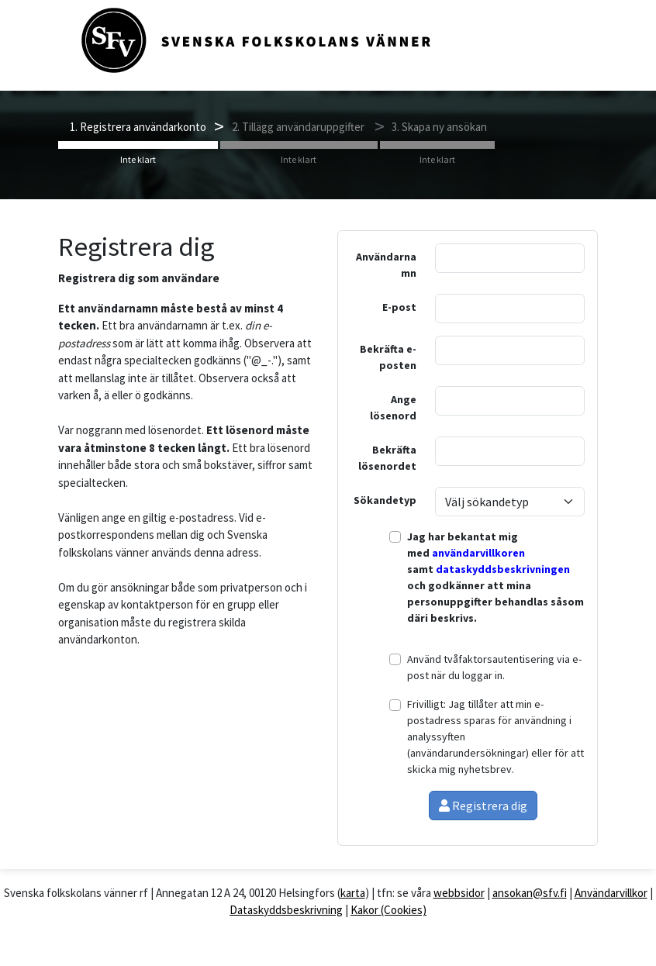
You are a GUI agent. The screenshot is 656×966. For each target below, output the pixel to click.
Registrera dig (483, 805)
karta (352, 892)
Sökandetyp (385, 500)
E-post (399, 307)
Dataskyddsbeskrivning (286, 909)
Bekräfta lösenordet (387, 458)
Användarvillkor (611, 892)
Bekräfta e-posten (388, 357)
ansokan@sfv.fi (529, 892)
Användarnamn (386, 265)
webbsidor (459, 892)
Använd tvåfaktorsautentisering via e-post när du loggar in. (494, 667)
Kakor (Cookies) (388, 909)
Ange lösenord (393, 407)
